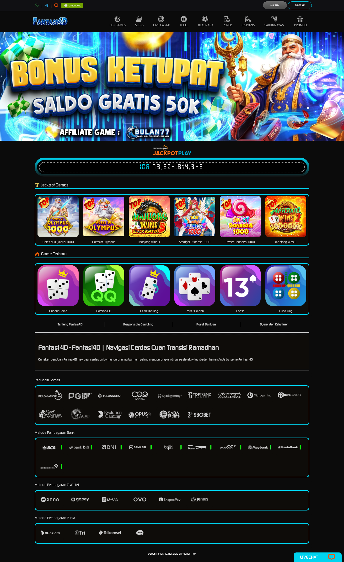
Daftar (300, 5)
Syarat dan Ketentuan (274, 324)
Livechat (317, 557)
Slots (139, 21)
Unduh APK (72, 5)
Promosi (300, 21)
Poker (227, 21)
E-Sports (248, 21)
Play (184, 153)
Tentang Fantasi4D (70, 324)
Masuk (275, 5)
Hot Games (118, 21)
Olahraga (205, 21)
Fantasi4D (161, 553)
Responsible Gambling (138, 324)
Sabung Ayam (274, 21)
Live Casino (161, 21)
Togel (184, 21)
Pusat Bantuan (206, 324)
